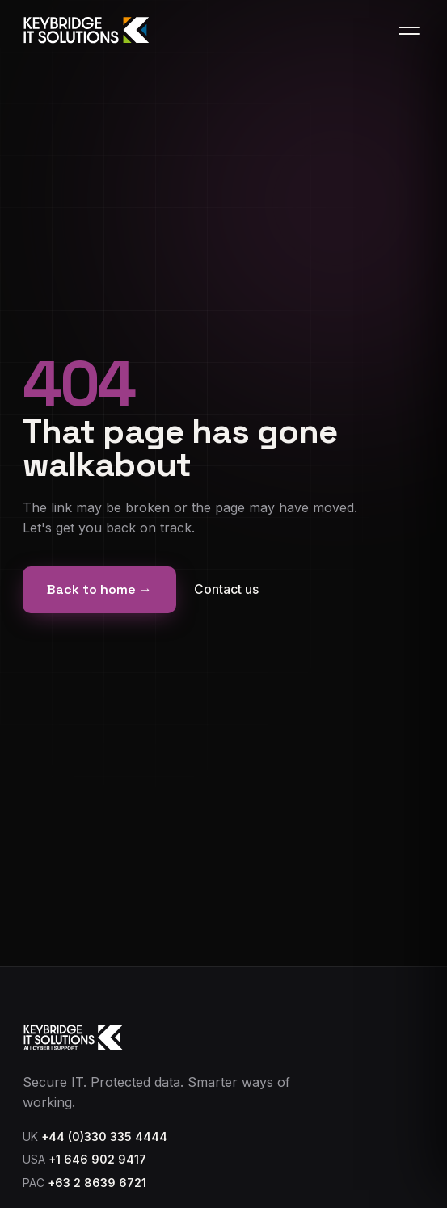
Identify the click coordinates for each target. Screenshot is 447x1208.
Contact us (226, 589)
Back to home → (99, 589)
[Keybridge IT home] (87, 30)
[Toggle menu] (409, 31)
